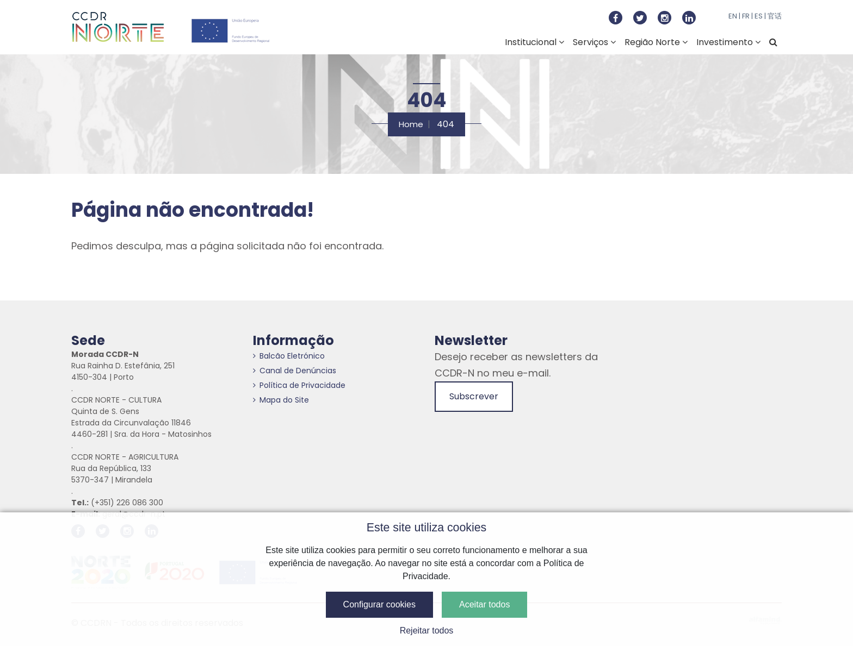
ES (759, 16)
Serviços (594, 42)
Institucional (534, 42)
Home (411, 124)
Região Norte (656, 42)
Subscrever (473, 396)
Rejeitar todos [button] (427, 630)
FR (746, 16)
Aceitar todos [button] (484, 604)
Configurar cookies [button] (379, 604)
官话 (775, 16)
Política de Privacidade (299, 385)
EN (732, 16)
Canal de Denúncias (294, 370)
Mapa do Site (281, 399)
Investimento (728, 42)
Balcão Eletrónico (289, 355)
